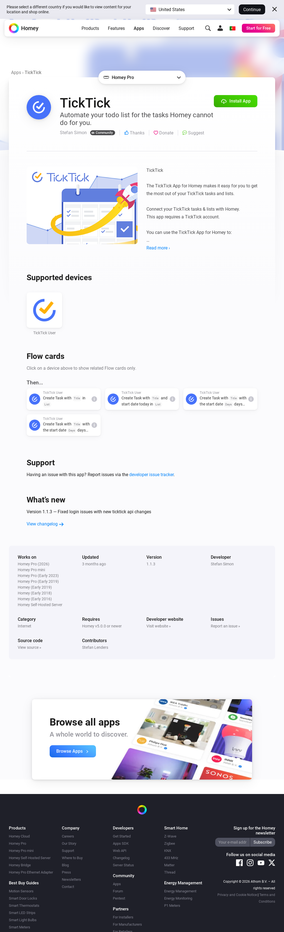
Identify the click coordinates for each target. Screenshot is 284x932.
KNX (167, 851)
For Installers (123, 917)
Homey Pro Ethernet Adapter (31, 872)
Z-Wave (170, 836)
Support (186, 31)
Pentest (119, 898)
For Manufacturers (127, 924)
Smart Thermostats (24, 905)
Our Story (69, 843)
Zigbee (169, 843)
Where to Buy (72, 858)
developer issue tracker (151, 474)
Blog (65, 865)
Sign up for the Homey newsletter (254, 831)
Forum (118, 891)
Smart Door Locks (23, 898)
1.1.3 (150, 564)
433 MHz (171, 858)
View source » (29, 647)
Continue (252, 9)
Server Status (123, 865)
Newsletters (71, 879)
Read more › (158, 248)
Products (90, 31)
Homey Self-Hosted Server (29, 858)
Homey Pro (17, 843)
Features (116, 31)
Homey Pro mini (21, 851)
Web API (119, 851)
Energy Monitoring (178, 898)
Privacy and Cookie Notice (237, 895)
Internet (24, 626)
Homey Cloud (19, 836)
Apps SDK (121, 843)
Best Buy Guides (24, 882)
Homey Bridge (20, 865)
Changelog (121, 858)
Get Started (122, 836)
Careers (68, 836)
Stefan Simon (222, 564)
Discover (161, 31)
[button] (190, 9)
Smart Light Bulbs (23, 920)
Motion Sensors (21, 891)
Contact (68, 887)
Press (66, 872)
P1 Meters (172, 905)
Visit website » (158, 626)
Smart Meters (19, 927)
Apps (139, 31)
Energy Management (180, 891)
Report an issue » (225, 626)
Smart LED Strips (22, 913)
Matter (169, 865)
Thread (169, 872)
